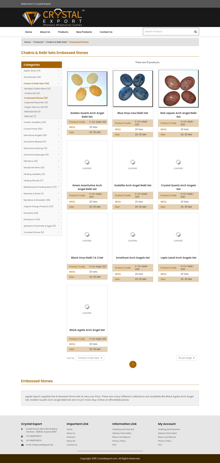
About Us (45, 32)
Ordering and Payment (123, 429)
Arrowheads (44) (32, 77)
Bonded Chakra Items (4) (37, 88)
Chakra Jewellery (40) (35, 122)
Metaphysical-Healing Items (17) (40, 187)
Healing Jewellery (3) (34, 174)
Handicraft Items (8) (34, 167)
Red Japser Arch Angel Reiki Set (178, 115)
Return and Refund (121, 437)
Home (28, 32)
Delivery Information (122, 433)
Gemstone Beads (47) (35, 141)
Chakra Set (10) (32, 93)
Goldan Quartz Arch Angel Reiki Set (87, 115)
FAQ (114, 444)
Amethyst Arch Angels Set (133, 258)
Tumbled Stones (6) (34, 232)
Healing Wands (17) (33, 180)
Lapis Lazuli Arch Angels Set (178, 258)
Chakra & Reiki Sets (56, 42)
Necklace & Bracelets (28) (37, 200)
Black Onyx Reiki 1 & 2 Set (87, 258)
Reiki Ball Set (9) (33, 111)
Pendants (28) (31, 213)
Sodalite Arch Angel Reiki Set (132, 185)
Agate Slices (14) (32, 70)
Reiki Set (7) (30, 116)
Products (63, 32)
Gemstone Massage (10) (36, 154)
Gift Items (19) (31, 161)
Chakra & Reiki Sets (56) (36, 83)
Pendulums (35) (32, 219)
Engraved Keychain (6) (36, 102)
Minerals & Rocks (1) (34, 193)
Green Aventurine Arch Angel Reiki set (87, 187)
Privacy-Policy (119, 441)
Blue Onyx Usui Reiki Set (132, 113)
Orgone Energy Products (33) (38, 206)
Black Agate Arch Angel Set (87, 330)
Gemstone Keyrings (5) (35, 148)
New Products (84, 32)
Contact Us (106, 32)
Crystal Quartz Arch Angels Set (178, 187)
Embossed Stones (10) (36, 97)
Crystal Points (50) (33, 128)
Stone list (71, 441)
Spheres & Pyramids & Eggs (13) (40, 225)
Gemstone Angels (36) (35, 135)
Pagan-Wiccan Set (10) (36, 107)
